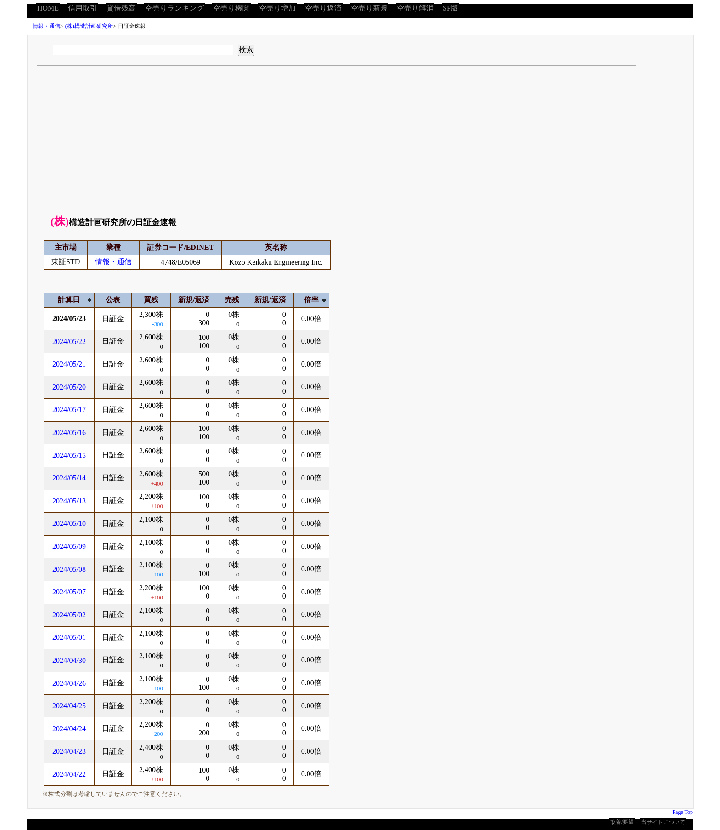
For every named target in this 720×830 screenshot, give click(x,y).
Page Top (682, 812)
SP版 (450, 8)
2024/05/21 (69, 364)
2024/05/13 (69, 501)
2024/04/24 (69, 729)
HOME (48, 8)
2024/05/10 (69, 523)
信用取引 (82, 8)
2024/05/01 (69, 637)
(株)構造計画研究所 (89, 26)
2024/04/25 (69, 706)
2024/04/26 (69, 683)
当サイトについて (663, 822)
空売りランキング (174, 8)
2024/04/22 (69, 774)
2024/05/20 (69, 387)
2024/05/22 (69, 341)
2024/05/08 (69, 569)
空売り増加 (277, 8)
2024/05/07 (69, 592)
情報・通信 (46, 26)
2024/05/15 (69, 455)
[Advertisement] (360, 143)
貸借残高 (121, 8)
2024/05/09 (69, 546)
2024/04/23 (69, 751)
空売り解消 (415, 8)
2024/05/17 (69, 409)
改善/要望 (622, 822)
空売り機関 (231, 8)
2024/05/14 (69, 478)
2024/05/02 (69, 615)
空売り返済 (323, 8)
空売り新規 (369, 8)
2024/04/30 (69, 660)
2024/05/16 (69, 432)
